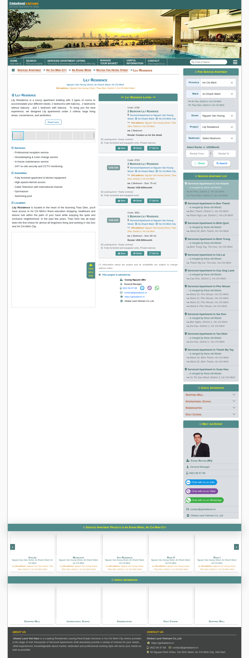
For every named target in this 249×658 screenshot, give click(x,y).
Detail (137, 148)
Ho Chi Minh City (165, 118)
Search (222, 163)
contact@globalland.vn (135, 292)
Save (121, 148)
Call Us (154, 148)
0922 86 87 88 (129, 288)
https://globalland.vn (134, 296)
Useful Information (211, 387)
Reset (200, 163)
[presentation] (12, 547)
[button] (30, 135)
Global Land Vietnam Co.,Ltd (207, 515)
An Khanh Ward (144, 118)
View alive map (90, 270)
